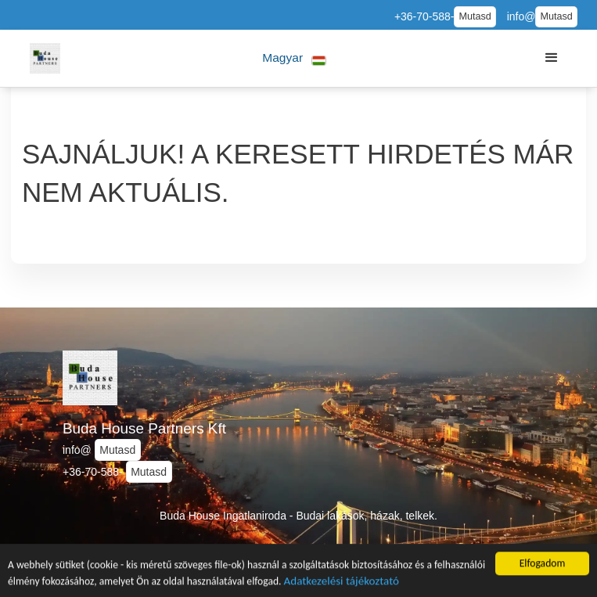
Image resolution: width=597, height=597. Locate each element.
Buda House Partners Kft (144, 428)
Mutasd (475, 16)
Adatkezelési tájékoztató (341, 582)
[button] (294, 58)
